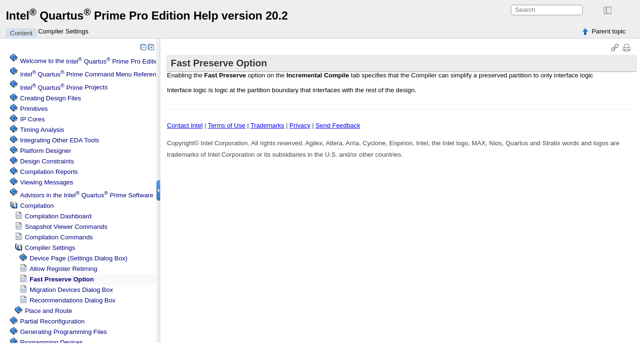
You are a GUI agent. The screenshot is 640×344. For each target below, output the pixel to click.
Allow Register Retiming (63, 268)
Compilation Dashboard (58, 216)
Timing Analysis (42, 129)
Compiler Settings (63, 31)
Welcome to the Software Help (112, 61)
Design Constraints (47, 161)
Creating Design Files (50, 98)
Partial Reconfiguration (52, 321)
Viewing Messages (46, 182)
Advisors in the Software (87, 195)
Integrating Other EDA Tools (59, 140)
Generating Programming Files (63, 331)
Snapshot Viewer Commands (66, 226)
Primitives (34, 108)
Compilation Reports (49, 171)
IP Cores (32, 119)
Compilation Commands (59, 237)
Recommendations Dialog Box (72, 300)
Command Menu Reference (91, 74)
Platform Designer (45, 150)
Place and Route (48, 310)
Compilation (37, 205)
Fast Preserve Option (62, 279)
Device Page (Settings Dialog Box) (78, 258)
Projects (64, 87)
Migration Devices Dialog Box (71, 289)
